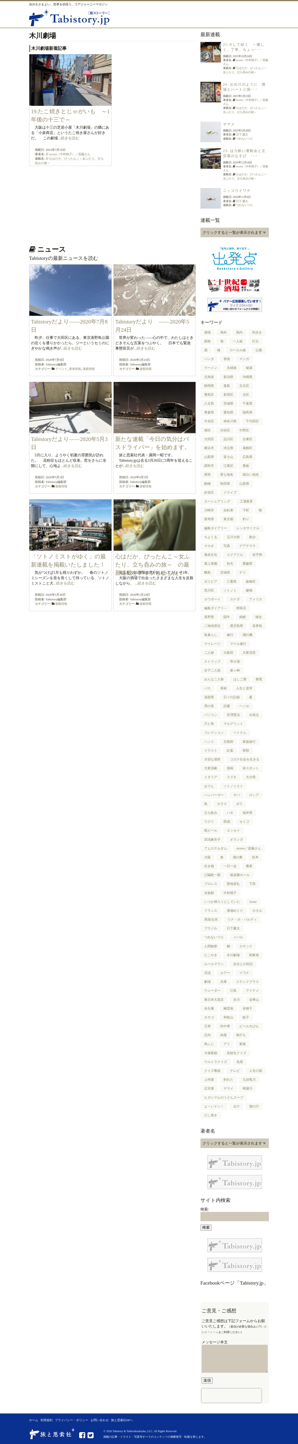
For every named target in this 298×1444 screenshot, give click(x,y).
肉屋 (223, 1035)
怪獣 (246, 750)
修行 (230, 635)
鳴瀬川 (247, 1088)
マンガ (244, 359)
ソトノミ (230, 590)
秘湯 (249, 368)
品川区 (228, 439)
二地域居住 (212, 626)
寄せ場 (235, 661)
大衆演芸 (249, 652)
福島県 (247, 412)
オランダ (236, 839)
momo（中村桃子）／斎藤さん (69, 154)
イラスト (210, 750)
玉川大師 (233, 537)
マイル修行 (238, 644)
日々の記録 (232, 697)
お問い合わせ (100, 1420)
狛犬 (230, 563)
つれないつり (244, 138)
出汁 (236, 1106)
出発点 (254, 715)
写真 (227, 546)
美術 (223, 688)
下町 (246, 510)
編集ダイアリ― (215, 608)
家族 (242, 1044)
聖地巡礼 (233, 884)
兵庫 (223, 981)
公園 (258, 350)
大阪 (207, 857)
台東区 (247, 439)
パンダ (209, 359)
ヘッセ (244, 706)
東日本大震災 (214, 999)
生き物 (209, 866)
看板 (246, 466)
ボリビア (210, 581)
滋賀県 (209, 697)
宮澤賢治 (233, 715)
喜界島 (257, 626)
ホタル (257, 910)
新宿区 (228, 394)
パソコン (210, 715)
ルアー (225, 973)
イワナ (244, 973)
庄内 (207, 1035)
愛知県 (228, 412)
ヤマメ (229, 124)
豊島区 (209, 394)
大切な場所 (212, 759)
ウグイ (209, 821)
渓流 (207, 973)
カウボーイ (212, 599)
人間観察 (210, 946)
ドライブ (230, 492)
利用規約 (47, 1420)
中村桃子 (230, 893)
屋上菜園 (210, 563)
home (253, 902)
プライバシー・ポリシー (71, 1420)
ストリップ (212, 661)
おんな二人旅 (214, 679)
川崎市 (209, 510)
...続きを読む (68, 138)
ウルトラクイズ (215, 1062)
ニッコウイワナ (237, 191)
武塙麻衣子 (212, 839)
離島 (207, 572)
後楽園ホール (240, 875)
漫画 (230, 768)
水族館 (209, 893)
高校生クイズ (236, 1053)
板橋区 (251, 581)
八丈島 (209, 403)
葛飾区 (247, 448)
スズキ (232, 777)
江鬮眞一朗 (212, 875)
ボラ (239, 804)
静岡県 (209, 386)
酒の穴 (254, 1106)
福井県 (247, 813)
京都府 (228, 741)
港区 (207, 430)
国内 (239, 332)
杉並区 (209, 492)
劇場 (207, 981)
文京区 (244, 386)
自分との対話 (243, 964)
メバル (238, 937)
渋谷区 (225, 430)
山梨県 (209, 457)
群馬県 (209, 519)
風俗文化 (210, 555)
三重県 (232, 581)
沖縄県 (247, 377)
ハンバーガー (214, 795)
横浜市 (209, 448)
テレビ (235, 1071)
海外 (223, 332)
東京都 (228, 519)
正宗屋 (209, 1088)
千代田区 (252, 421)
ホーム (33, 1420)
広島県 (247, 457)
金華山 (254, 999)
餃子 (246, 1017)
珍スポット (251, 768)
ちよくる (210, 537)
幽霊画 (228, 1008)
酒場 (207, 332)
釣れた (228, 1079)
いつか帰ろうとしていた (222, 902)
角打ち (241, 1035)
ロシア (254, 795)
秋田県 (225, 483)
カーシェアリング (217, 501)
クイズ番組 (212, 1071)
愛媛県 (247, 563)
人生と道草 (244, 688)
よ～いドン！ (214, 1106)
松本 (255, 857)
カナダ (235, 599)
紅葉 (230, 750)
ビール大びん (249, 1026)
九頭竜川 (249, 1079)
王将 (207, 1026)
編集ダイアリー (215, 528)
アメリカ (255, 599)
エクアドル (235, 555)
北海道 (209, 377)
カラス (222, 804)
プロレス (210, 884)
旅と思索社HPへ (122, 1420)
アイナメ (252, 990)
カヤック (245, 946)
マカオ (209, 546)
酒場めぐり (235, 910)
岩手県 (257, 555)
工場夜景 (246, 501)
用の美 (209, 706)
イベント (61, 369)
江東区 (228, 466)
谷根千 (247, 1008)
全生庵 (209, 1008)
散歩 (252, 537)
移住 (258, 617)
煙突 (207, 474)
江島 (233, 990)
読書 (227, 706)
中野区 (244, 430)
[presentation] (231, 1396)
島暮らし (210, 635)
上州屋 (209, 1079)
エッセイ (233, 830)
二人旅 (209, 652)
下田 (252, 884)
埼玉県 (228, 448)
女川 (236, 999)
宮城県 (225, 572)
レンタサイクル (248, 528)
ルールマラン (214, 964)
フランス (210, 910)
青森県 (209, 412)
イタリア (210, 777)
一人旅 (238, 341)
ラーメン (210, 368)
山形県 (244, 483)
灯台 (255, 341)
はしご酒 (239, 679)
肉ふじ (209, 1044)
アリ (227, 1044)
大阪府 (228, 652)
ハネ (230, 813)
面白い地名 (251, 474)
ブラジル (210, 928)
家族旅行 (249, 741)
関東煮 (254, 955)
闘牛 (227, 617)
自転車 (228, 510)
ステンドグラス (247, 981)
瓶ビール (210, 830)
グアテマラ (247, 546)
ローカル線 (238, 350)
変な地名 (226, 474)
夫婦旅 (232, 368)
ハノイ (209, 741)
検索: (204, 1209)
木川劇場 (233, 955)
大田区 (209, 439)
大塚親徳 (210, 1053)
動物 (207, 483)
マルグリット (233, 723)
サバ (236, 795)
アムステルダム (215, 848)
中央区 (209, 421)
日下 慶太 (242, 134)
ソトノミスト (233, 786)
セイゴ (244, 821)
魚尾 (240, 1062)
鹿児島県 (236, 626)
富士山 (228, 457)
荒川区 (209, 590)
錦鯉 (242, 617)
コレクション (214, 732)
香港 (227, 359)
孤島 (227, 386)
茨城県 (228, 403)
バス (207, 688)
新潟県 (228, 377)
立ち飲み (210, 813)
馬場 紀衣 (211, 919)
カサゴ (209, 1017)
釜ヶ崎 (235, 670)
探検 (207, 341)
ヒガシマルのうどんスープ (223, 1097)
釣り (246, 519)
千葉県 (247, 403)
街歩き (257, 332)
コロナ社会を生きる (244, 759)
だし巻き (210, 1115)
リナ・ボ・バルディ (242, 919)
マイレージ (212, 644)
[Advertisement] (112, 204)
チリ (242, 572)
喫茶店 (241, 608)
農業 (249, 866)
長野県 (209, 617)
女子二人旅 (212, 670)
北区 (246, 394)
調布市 (209, 466)
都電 (259, 679)
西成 (227, 821)
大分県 (251, 777)
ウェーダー (212, 990)
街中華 (225, 1026)
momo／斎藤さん (249, 848)
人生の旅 (255, 1071)
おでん (209, 786)
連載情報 (89, 369)
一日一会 (230, 866)
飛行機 (247, 635)
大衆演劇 (210, 768)
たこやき (210, 955)
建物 (249, 590)
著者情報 (75, 369)
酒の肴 (238, 857)
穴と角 (209, 723)
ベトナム (239, 732)
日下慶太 (233, 928)
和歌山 (228, 1017)
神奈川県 (230, 421)
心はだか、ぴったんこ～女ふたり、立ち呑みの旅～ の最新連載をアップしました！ (152, 565)
